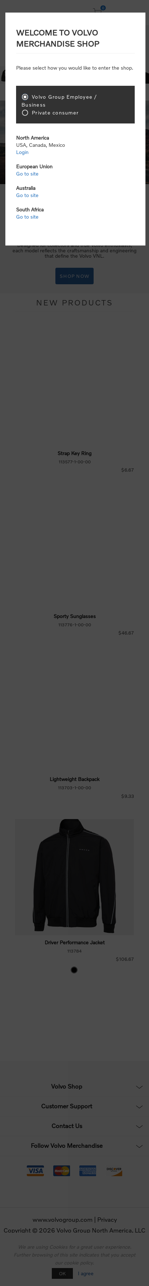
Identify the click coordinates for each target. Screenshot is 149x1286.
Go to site (27, 173)
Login (22, 152)
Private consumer (55, 112)
